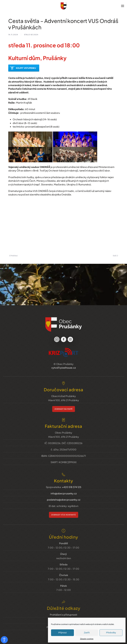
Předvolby (111, 632)
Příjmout (62, 632)
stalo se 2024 (31, 35)
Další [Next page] (115, 256)
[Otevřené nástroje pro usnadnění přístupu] (4, 639)
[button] (122, 6)
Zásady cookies (86, 639)
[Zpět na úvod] (64, 6)
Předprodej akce (23, 68)
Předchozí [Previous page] (13, 256)
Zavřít (87, 632)
